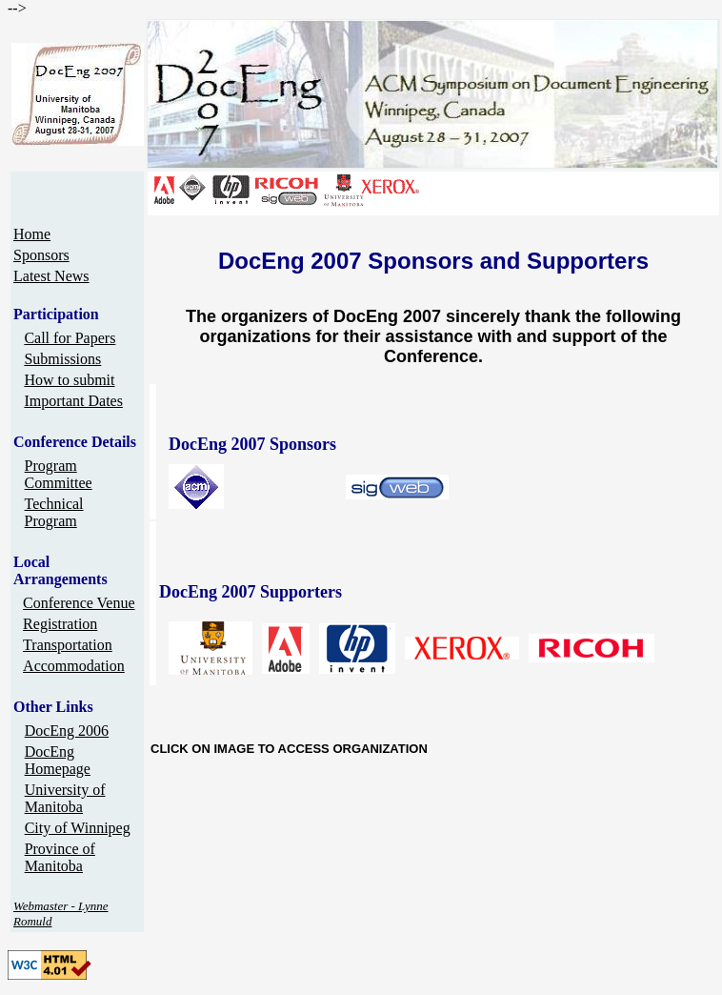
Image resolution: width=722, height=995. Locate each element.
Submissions (62, 359)
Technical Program (54, 512)
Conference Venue (78, 603)
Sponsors (41, 255)
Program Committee (58, 474)
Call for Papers (69, 338)
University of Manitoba (65, 798)
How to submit (69, 380)
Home (31, 234)
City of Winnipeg (77, 828)
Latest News (51, 276)
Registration (60, 624)
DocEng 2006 (67, 730)
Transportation (67, 645)
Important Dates (73, 401)
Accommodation (74, 666)
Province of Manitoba (60, 857)
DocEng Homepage (57, 760)
